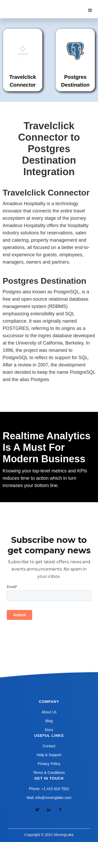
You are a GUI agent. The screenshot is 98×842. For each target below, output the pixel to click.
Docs (49, 730)
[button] (90, 10)
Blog (49, 721)
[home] (31, 5)
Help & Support (49, 755)
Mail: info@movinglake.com (49, 798)
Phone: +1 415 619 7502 (49, 789)
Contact (49, 746)
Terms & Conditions (49, 772)
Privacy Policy (49, 764)
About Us (49, 712)
